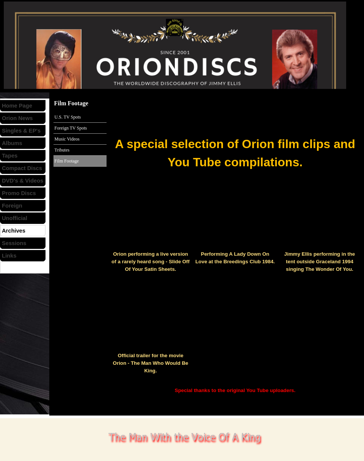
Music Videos (67, 139)
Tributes (62, 150)
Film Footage (67, 161)
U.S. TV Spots (68, 117)
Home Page (17, 106)
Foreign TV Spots (71, 128)
